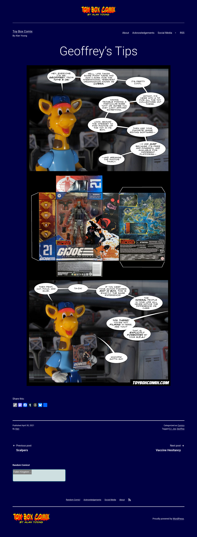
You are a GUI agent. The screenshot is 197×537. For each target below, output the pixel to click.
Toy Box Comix (22, 31)
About (125, 32)
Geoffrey (180, 429)
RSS (182, 32)
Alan (17, 429)
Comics (181, 425)
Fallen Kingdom (21, 472)
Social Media (165, 32)
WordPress (178, 518)
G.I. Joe (172, 429)
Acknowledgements (143, 32)
